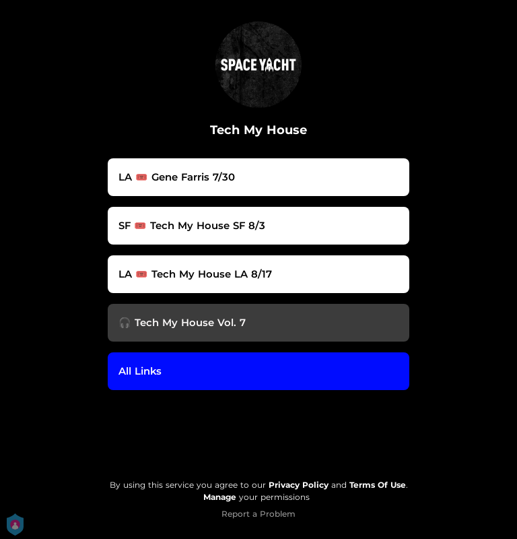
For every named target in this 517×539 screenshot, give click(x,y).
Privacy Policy (299, 485)
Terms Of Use (377, 485)
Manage (219, 497)
